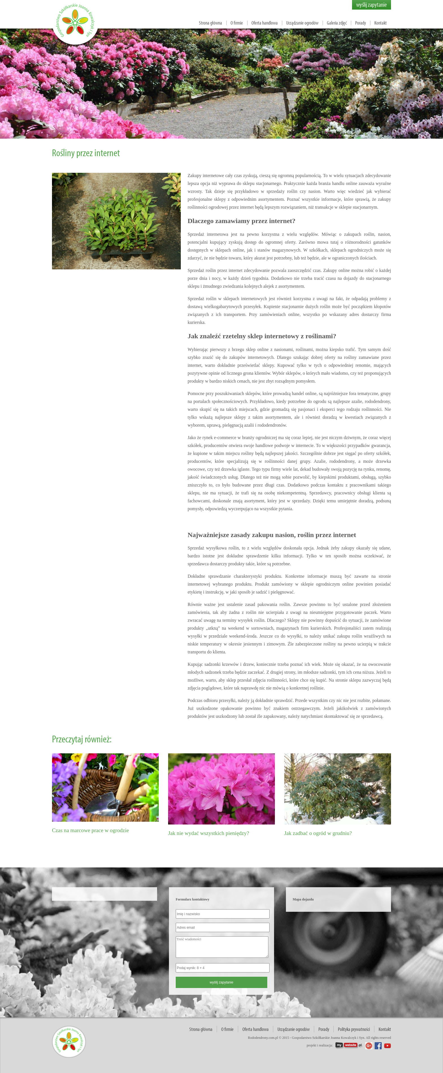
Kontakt (380, 22)
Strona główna (210, 22)
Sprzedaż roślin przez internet (215, 270)
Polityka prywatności (354, 1029)
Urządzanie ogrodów (302, 22)
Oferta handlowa (264, 22)
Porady (360, 22)
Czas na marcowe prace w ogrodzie (90, 830)
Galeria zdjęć (337, 22)
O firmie (237, 22)
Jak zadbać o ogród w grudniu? (318, 833)
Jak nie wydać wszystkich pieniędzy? (208, 833)
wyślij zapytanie (371, 4)
